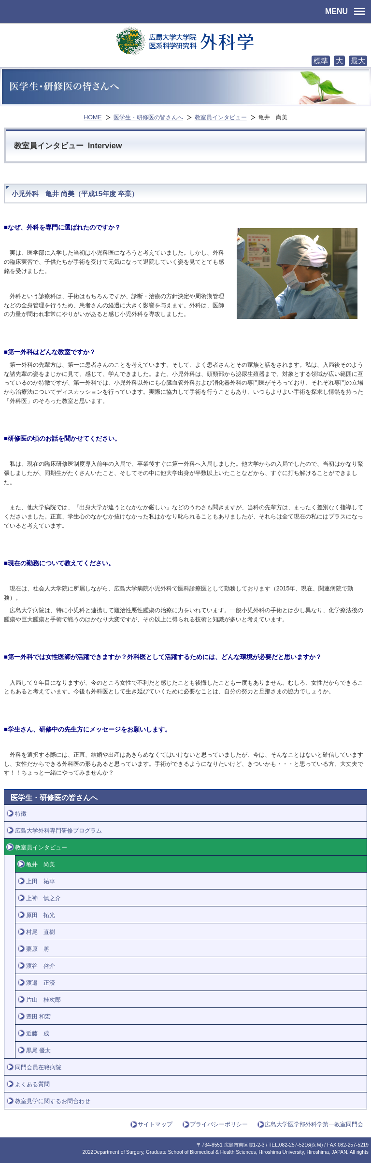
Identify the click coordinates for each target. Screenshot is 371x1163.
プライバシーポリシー (219, 1124)
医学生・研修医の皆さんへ (148, 117)
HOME (92, 117)
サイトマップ (155, 1124)
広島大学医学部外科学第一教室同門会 (314, 1124)
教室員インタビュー (221, 117)
